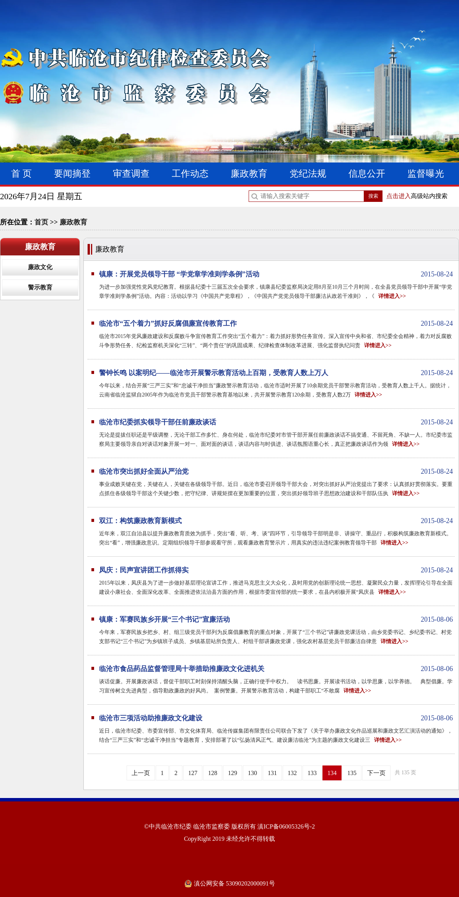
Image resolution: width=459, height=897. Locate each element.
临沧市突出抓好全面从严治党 (276, 471)
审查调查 (131, 174)
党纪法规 (308, 174)
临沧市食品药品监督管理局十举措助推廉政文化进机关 (276, 668)
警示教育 (40, 287)
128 (212, 773)
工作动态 (190, 174)
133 (312, 773)
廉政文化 (40, 267)
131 (272, 773)
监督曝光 (425, 174)
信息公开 (366, 174)
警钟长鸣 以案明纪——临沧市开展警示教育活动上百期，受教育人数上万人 (276, 373)
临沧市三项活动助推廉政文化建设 (276, 718)
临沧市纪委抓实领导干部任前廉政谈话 (276, 422)
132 (292, 773)
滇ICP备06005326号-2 (286, 826)
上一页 (141, 773)
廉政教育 (249, 174)
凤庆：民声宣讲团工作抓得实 (276, 570)
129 (232, 773)
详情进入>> (392, 296)
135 (351, 773)
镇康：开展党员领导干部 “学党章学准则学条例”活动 (276, 274)
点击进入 (398, 196)
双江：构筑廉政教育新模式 (276, 520)
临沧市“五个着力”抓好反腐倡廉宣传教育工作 (276, 323)
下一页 (376, 773)
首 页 (21, 174)
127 (192, 773)
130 (252, 773)
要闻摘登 (72, 174)
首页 (41, 222)
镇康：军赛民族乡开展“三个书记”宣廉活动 (276, 619)
